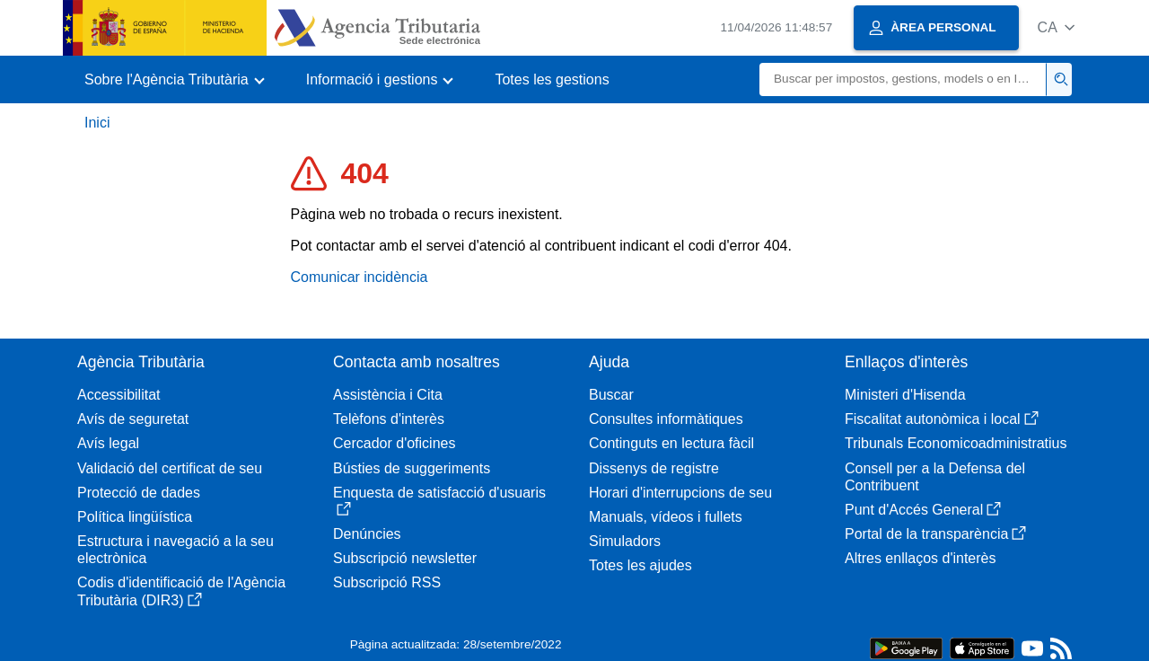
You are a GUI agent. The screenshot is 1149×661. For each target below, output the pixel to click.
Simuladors (625, 541)
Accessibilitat (118, 394)
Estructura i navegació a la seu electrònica (175, 549)
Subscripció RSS (387, 582)
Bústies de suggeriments (411, 468)
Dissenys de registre (654, 468)
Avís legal (108, 443)
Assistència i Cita (388, 394)
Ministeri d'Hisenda (905, 394)
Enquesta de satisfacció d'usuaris (439, 500)
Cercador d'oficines (394, 443)
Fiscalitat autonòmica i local (942, 419)
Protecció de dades (138, 492)
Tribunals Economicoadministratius (956, 443)
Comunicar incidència (359, 277)
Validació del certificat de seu (169, 468)
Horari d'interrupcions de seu (680, 492)
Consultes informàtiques (666, 419)
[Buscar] (903, 79)
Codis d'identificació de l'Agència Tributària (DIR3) (181, 591)
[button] (1056, 27)
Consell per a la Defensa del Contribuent (935, 477)
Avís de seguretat (133, 419)
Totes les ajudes (640, 565)
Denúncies (367, 534)
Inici (97, 122)
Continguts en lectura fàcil (671, 443)
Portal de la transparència (935, 534)
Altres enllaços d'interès (920, 558)
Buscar (611, 394)
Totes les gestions (552, 79)
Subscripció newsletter (405, 558)
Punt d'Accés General (923, 509)
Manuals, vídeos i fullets (665, 516)
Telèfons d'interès (388, 419)
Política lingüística (134, 516)
